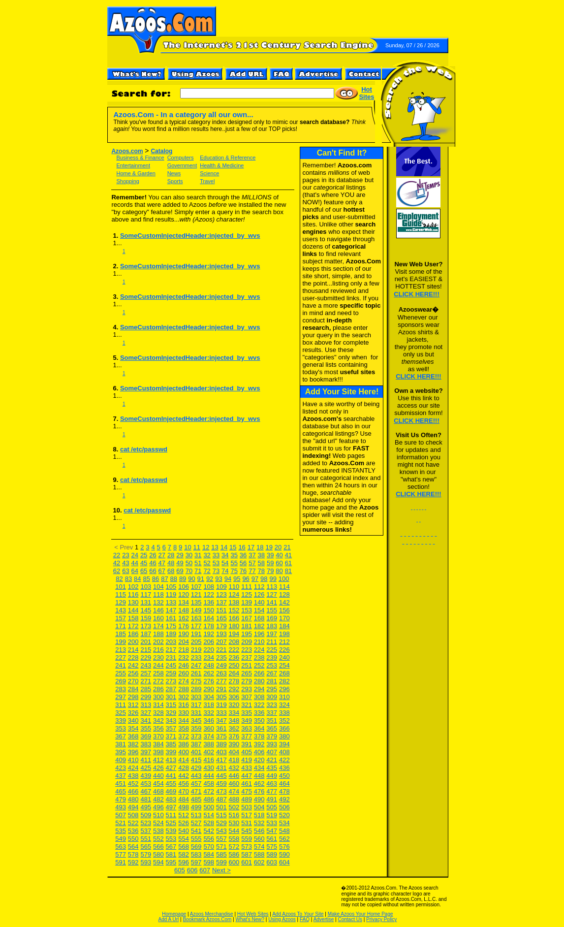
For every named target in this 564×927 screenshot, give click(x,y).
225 (271, 649)
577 (120, 854)
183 (271, 626)
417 (221, 760)
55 (233, 563)
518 (259, 815)
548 (284, 830)
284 (133, 689)
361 (221, 728)
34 (224, 555)
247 (196, 665)
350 (259, 720)
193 (221, 634)
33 (216, 555)
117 (145, 594)
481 (145, 799)
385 (171, 744)
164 (208, 618)
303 (196, 697)
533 (271, 823)
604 (284, 862)
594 (158, 862)
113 (271, 586)
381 (120, 744)
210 (259, 641)
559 (246, 838)
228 (133, 657)
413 (171, 760)
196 (259, 634)
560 (259, 838)
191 (196, 634)
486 (208, 799)
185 (120, 634)
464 (284, 783)
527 (196, 823)
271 (145, 681)
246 (183, 665)
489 (246, 799)
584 (208, 854)
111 (246, 586)
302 (183, 697)
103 (145, 586)
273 (171, 681)
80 (279, 571)
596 (183, 862)
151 (221, 610)
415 (196, 760)
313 (145, 704)
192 (208, 634)
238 (259, 657)
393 (271, 744)
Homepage (174, 914)
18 (259, 547)
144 (133, 610)
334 (234, 712)
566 (158, 846)
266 (259, 673)
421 (271, 760)
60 (279, 563)
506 (284, 807)
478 (284, 791)
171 (120, 626)
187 (145, 634)
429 (196, 767)
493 (120, 807)
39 (270, 555)
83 (128, 578)
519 (271, 815)
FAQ (305, 919)
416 (208, 760)
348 (234, 720)
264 (234, 673)
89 (182, 578)
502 (234, 807)
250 (234, 665)
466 (133, 791)
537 (145, 830)
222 (234, 649)
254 (284, 665)
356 (158, 728)
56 (243, 563)
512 (183, 815)
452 (133, 783)
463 (271, 783)
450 (284, 775)
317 (196, 704)
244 (158, 665)
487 (221, 799)
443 (196, 775)
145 (145, 610)
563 (120, 846)
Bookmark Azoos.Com (207, 919)
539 (171, 830)
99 (272, 578)
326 (133, 712)
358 (183, 728)
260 (183, 673)
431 (221, 767)
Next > (221, 870)
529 (221, 823)
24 (134, 555)
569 (196, 846)
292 (234, 689)
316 (183, 704)
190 (183, 634)
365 (271, 728)
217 (171, 649)
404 (234, 752)
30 (189, 555)
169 (271, 618)
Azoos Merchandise (211, 914)
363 (246, 728)
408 (284, 752)
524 (158, 823)
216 (158, 649)
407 (271, 752)
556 (208, 838)
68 (170, 571)
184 (284, 626)
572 (234, 846)
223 (246, 649)
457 (196, 783)
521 (120, 823)
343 (171, 720)
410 (133, 760)
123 (221, 594)
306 (234, 697)
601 (246, 862)
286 (158, 689)
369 (145, 736)
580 (158, 854)
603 (271, 862)
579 (145, 854)
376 (234, 736)
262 (208, 673)
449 (271, 775)
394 (284, 744)
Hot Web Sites (253, 914)
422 (284, 760)
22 (116, 555)
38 (261, 555)
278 (234, 681)
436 (284, 767)
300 (158, 697)
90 (191, 578)
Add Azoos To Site (297, 914)
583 (196, 854)
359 (196, 728)
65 (143, 571)
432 (234, 767)
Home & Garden (135, 173)
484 (183, 799)
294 (259, 689)
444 (208, 775)
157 (120, 618)
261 (196, 673)
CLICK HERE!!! (416, 294)
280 (259, 681)
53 (216, 563)
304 (208, 697)
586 (234, 854)
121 (196, 594)
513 (196, 815)
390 (234, 744)
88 (173, 578)
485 (196, 799)
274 (183, 681)
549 (120, 838)
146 (158, 610)
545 (246, 830)
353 (120, 728)
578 (133, 854)
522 (133, 823)
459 (221, 783)
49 (179, 563)
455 (171, 783)
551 (145, 838)
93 (218, 578)
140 (259, 602)
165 (221, 618)
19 (268, 547)
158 (133, 618)
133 (171, 602)
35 (233, 555)
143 (120, 610)
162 (183, 618)
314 (158, 704)
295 (271, 689)
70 (189, 571)
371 (171, 736)
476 (259, 791)
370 (158, 736)
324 (284, 704)
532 (259, 823)
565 (145, 846)
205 (196, 641)
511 (171, 815)
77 (252, 571)
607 (204, 870)
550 (133, 838)
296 (284, 689)
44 (134, 563)
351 (271, 720)
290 (208, 689)
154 (259, 610)
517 (246, 815)
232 (183, 657)
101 (120, 586)
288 (183, 689)
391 (246, 744)
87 (164, 578)
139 (246, 602)
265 (246, 673)
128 (284, 594)
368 (133, 736)
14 (223, 547)
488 (234, 799)
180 (234, 626)
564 (133, 846)
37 (252, 555)
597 (196, 862)
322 (259, 704)
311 (120, 704)
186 (133, 634)
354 (133, 728)
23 (125, 555)
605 (179, 870)
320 (234, 704)
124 (234, 594)
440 (158, 775)
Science (209, 173)
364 (259, 728)
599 (221, 862)
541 (196, 830)
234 (208, 657)
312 (133, 704)
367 (120, 736)
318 (208, 704)
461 (246, 783)
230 (158, 657)
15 (232, 547)
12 (205, 547)
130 (133, 602)
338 (284, 712)
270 (133, 681)
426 (158, 767)
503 (246, 807)
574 (259, 846)
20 (278, 547)
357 (171, 728)
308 (259, 697)
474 (234, 791)
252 (259, 665)
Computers (180, 157)
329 (171, 712)
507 (120, 815)
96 (245, 578)
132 (158, 602)
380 (284, 736)
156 (284, 610)
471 (196, 791)
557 (221, 838)
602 (259, 862)
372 (183, 736)
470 (183, 791)
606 (192, 870)
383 (145, 744)
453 (145, 783)
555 (196, 838)
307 (246, 697)
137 (221, 602)
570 (208, 846)
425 (145, 767)
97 (254, 578)
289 (196, 689)
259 (171, 673)
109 (221, 586)
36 (243, 555)
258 (158, 673)
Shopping (127, 181)
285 (145, 689)
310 (284, 697)
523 (145, 823)
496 (158, 807)
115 (120, 594)
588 (259, 854)
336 (259, 712)
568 (183, 846)
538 (158, 830)
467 (145, 791)
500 (208, 807)
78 (261, 571)
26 (152, 555)
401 (196, 752)
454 (158, 783)
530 (234, 823)
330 (183, 712)
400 (183, 752)
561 (271, 838)
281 (271, 681)
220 (208, 649)
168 (259, 618)
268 (284, 673)
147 (171, 610)
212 (284, 641)
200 (133, 641)
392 (259, 744)
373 (196, 736)
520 (284, 815)
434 (259, 767)
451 (120, 783)
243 (145, 665)
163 (196, 618)
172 (133, 626)
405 (246, 752)
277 (221, 681)
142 (284, 602)
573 (246, 846)
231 (171, 657)
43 (125, 563)
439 (145, 775)
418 (234, 760)
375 (221, 736)
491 (271, 799)
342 (158, 720)
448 (259, 775)
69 (179, 571)
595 (171, 862)
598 (208, 862)
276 (208, 681)
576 (284, 846)
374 (208, 736)
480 (133, 799)
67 (161, 571)
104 (158, 586)
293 (246, 689)
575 (271, 846)
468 (158, 791)
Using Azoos (282, 919)
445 (221, 775)
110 (234, 586)
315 (171, 704)
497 (171, 807)
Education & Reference (227, 157)
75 (233, 571)
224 (259, 649)
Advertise (323, 919)
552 (158, 838)
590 (284, 854)
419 (246, 760)
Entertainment (133, 165)
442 (183, 775)
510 (158, 815)
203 (171, 641)
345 (196, 720)
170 (284, 618)
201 (145, 641)
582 (183, 854)
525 (171, 823)
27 (161, 555)
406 (259, 752)
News (174, 173)
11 (196, 547)
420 (259, 760)
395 (120, 752)
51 (197, 563)
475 (246, 791)
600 (234, 862)
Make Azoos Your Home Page (360, 914)
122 (208, 594)
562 (284, 838)
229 (145, 657)
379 (271, 736)
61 (288, 563)
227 (120, 657)
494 (133, 807)
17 (251, 547)
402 (208, 752)
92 (209, 578)
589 (271, 854)
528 (208, 823)
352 (284, 720)
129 (120, 602)
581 (171, 854)
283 (120, 689)
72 (206, 571)
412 (158, 760)
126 (259, 594)
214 (133, 649)
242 (133, 665)
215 (145, 649)
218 (183, 649)
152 (234, 610)
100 (284, 578)
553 (171, 838)
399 (171, 752)
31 (197, 555)
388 (208, 744)
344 (183, 720)
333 (221, 712)
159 (145, 618)
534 (284, 823)
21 (286, 547)
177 (196, 626)
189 (171, 634)
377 (246, 736)
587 (246, 854)
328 (158, 712)
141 (271, 602)
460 (234, 783)
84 (137, 578)
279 (246, 681)
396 (133, 752)
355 (145, 728)
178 (208, 626)
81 (288, 571)
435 (271, 767)
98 (263, 578)
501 (221, 807)
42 (116, 563)
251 (246, 665)
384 (158, 744)
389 (221, 744)
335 (246, 712)
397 (145, 752)
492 (284, 799)
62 (116, 571)
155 (271, 610)
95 (236, 578)
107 (196, 586)
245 (171, 665)
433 (246, 767)
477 (271, 791)
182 (259, 626)
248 (208, 665)
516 (234, 815)
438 (133, 775)
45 (143, 563)
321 (246, 704)
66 (152, 571)
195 (246, 634)
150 (208, 610)
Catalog (161, 151)
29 (179, 555)
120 (183, 594)
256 (133, 673)
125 (246, 594)
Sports (175, 181)
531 (246, 823)
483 (171, 799)
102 (133, 586)
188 (158, 634)
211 (271, 641)
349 (246, 720)
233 (196, 657)
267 (271, 673)
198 (284, 634)
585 (221, 854)
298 (133, 697)
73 (216, 571)
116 (133, 594)
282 (284, 681)
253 (271, 665)
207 (221, 641)
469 (171, 791)
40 (279, 555)
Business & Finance (140, 157)
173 (145, 626)
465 (120, 791)
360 (208, 728)
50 (189, 563)
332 (208, 712)
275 (196, 681)
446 (234, 775)
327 (145, 712)
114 (284, 586)
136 (208, 602)
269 (120, 681)
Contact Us (350, 919)
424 (133, 767)
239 (271, 657)
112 (259, 586)
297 (120, 697)
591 (120, 862)
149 (196, 610)
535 (120, 830)
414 (183, 760)
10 (187, 547)
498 (183, 807)
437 (120, 775)
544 (234, 830)
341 (145, 720)
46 (152, 563)
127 (271, 594)
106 (183, 586)
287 (171, 689)
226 (284, 649)
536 (133, 830)
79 (270, 571)
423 (120, 767)
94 (227, 578)
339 (120, 720)
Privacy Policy (381, 919)
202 (158, 641)
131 (145, 602)
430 (208, 767)
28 (170, 555)
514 (208, 815)
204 (183, 641)
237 (246, 657)
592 (133, 862)
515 (221, 815)
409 (120, 760)
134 (183, 602)
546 (259, 830)
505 (271, 807)
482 (158, 799)
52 (206, 563)
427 (171, 767)
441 (171, 775)
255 (120, 673)
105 (171, 586)
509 (145, 815)
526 (183, 823)
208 (234, 641)
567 (171, 846)
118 (158, 594)
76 (243, 571)
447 (246, 775)
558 (234, 838)
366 (284, 728)
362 (234, 728)
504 (259, 807)
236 (234, 657)
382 (133, 744)
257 (145, 673)
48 (170, 563)
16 (241, 547)
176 (183, 626)
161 (171, 618)
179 (221, 626)
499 (196, 807)
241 (120, 665)
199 (120, 641)
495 (145, 807)
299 (145, 697)
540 (183, 830)
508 (133, 815)
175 (171, 626)
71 (197, 571)
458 (208, 783)
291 (221, 689)
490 (259, 799)
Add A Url (168, 919)
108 (208, 586)
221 (221, 649)
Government (182, 165)
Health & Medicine (222, 165)
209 (246, 641)
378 (259, 736)
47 (161, 563)
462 (259, 783)
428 (183, 767)
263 (221, 673)
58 (261, 563)
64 (134, 571)
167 (246, 618)
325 (120, 712)
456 (183, 783)
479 (120, 799)
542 (208, 830)
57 (252, 563)
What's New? (250, 919)
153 (246, 610)
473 (221, 791)
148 (183, 610)
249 (221, 665)
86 (155, 578)
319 (221, 704)
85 (146, 578)
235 (221, 657)
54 (224, 563)
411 (145, 760)
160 (158, 618)
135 (196, 602)
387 (196, 744)
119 (171, 594)
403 (221, 752)
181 (246, 626)
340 (133, 720)
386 (183, 744)
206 (208, 641)
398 (158, 752)
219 (196, 649)
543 (221, 830)
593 (145, 862)
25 (143, 555)
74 (224, 571)
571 (221, 846)
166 (234, 618)
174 (158, 626)
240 (284, 657)
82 (119, 578)
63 (125, 571)
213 (120, 649)
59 (270, 563)
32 (206, 555)
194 (234, 634)
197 (271, 634)
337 (271, 712)
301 (171, 697)
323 (271, 704)
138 (234, 602)
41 (288, 555)
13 (214, 547)
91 (200, 578)
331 (196, 712)
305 (221, 697)
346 (208, 720)
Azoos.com (127, 151)
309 (271, 697)
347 (221, 720)
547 (271, 830)
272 (158, 681)
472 (208, 791)
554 (183, 838)
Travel (207, 181)
